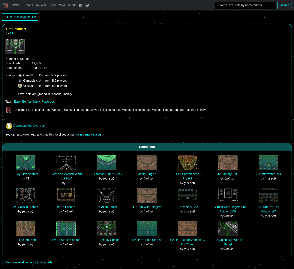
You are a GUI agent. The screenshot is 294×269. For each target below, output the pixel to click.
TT (12, 33)
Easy (17, 101)
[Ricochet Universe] (5, 5)
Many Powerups (44, 101)
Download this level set (24, 125)
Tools (52, 5)
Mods (29, 5)
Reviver (41, 5)
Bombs (27, 101)
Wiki (62, 5)
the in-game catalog (88, 134)
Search (284, 5)
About (72, 5)
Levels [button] (15, 5)
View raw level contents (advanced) (28, 262)
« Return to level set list (20, 17)
